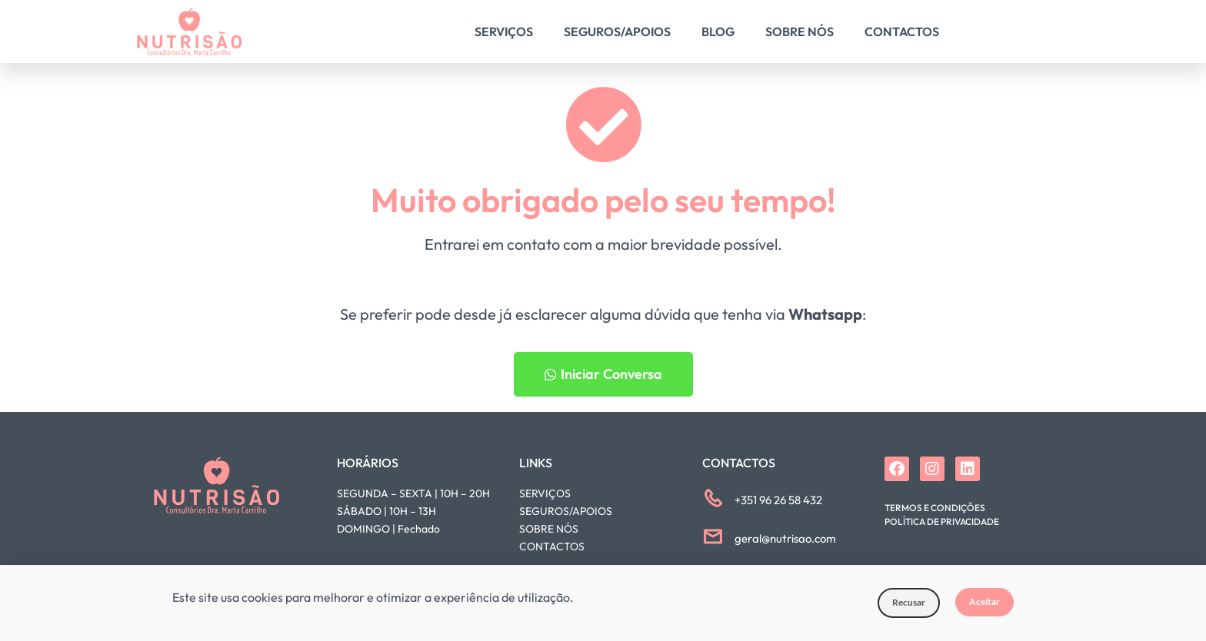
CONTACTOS (552, 546)
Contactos (902, 31)
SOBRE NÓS (548, 529)
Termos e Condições (935, 507)
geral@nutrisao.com (785, 538)
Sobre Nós (799, 31)
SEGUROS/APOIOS (565, 511)
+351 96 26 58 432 (778, 500)
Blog (718, 31)
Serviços (504, 31)
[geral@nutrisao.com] (713, 536)
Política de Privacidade (942, 521)
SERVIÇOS (545, 493)
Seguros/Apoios (617, 31)
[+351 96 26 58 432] (713, 498)
